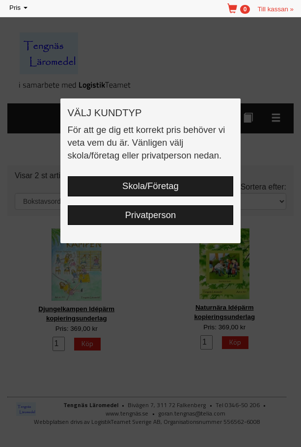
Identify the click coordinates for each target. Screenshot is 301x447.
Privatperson (150, 215)
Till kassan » (275, 9)
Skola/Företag (150, 186)
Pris (19, 8)
